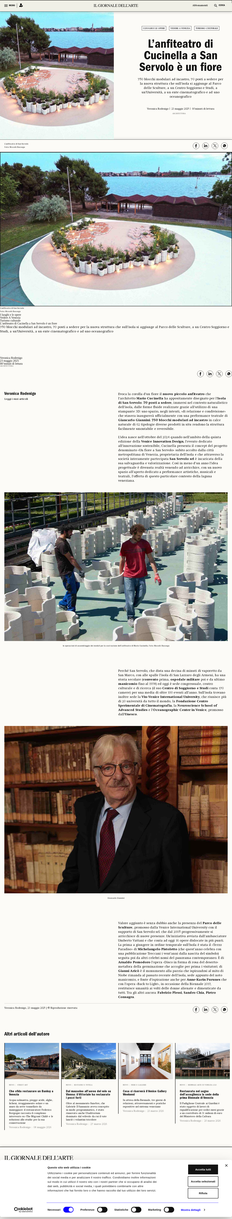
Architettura (179, 113)
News (11, 1085)
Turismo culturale (207, 28)
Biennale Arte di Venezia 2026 (202, 1085)
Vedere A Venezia (180, 28)
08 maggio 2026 (42, 1138)
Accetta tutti (192, 1171)
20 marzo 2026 (212, 1140)
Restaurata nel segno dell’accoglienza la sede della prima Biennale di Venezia (202, 1104)
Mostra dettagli (190, 1211)
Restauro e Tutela (83, 1085)
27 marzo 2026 (98, 1143)
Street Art (22, 1085)
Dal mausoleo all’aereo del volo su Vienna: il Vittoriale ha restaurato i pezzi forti (88, 1104)
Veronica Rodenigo (20, 1138)
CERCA (222, 5)
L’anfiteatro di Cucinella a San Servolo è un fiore (180, 56)
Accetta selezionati (192, 1183)
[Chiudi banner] (226, 1167)
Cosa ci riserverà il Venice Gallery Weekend (144, 1098)
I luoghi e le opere (154, 28)
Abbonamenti (200, 5)
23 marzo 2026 (155, 1122)
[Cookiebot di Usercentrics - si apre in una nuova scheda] (23, 1212)
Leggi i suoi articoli (16, 399)
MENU (12, 5)
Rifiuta (192, 1195)
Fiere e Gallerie (138, 1085)
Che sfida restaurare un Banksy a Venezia (28, 1098)
